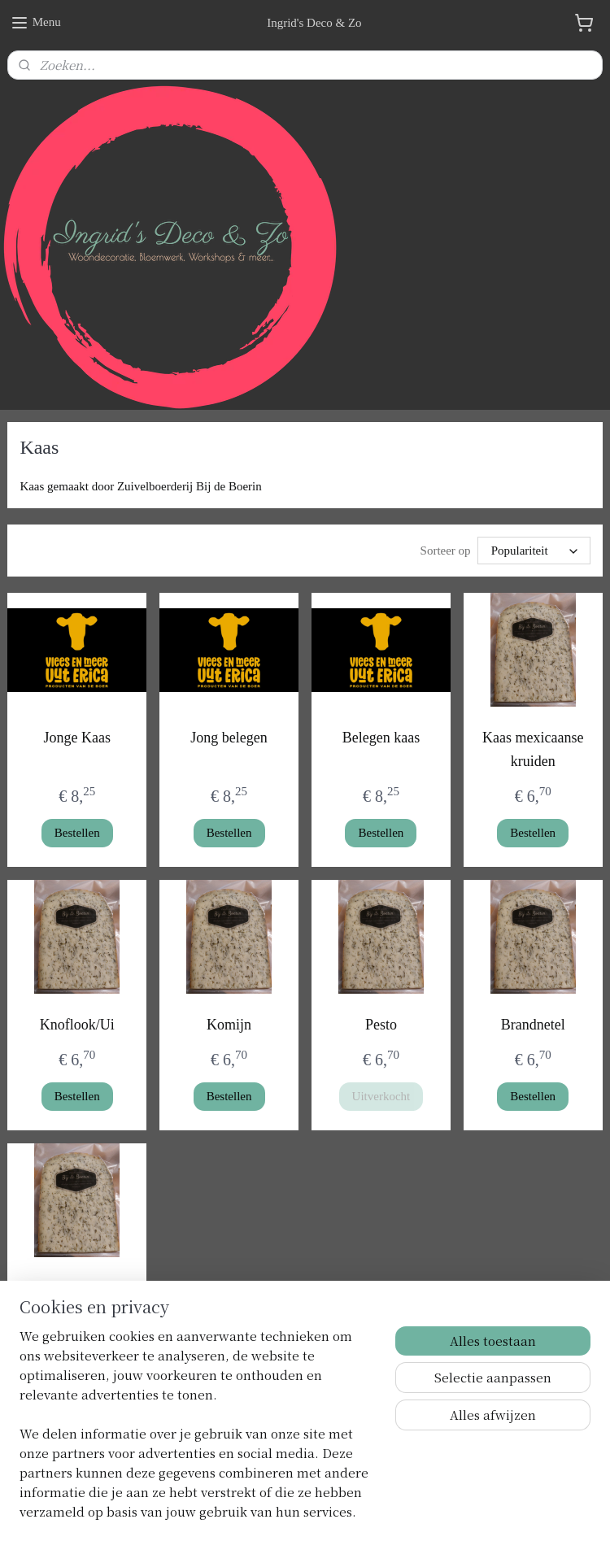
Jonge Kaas (77, 737)
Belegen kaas (381, 737)
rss (293, 1511)
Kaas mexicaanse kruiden (532, 749)
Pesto (381, 1024)
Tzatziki (77, 1288)
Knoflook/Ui (77, 1024)
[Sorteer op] (534, 551)
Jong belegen (228, 737)
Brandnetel (533, 1024)
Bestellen (77, 832)
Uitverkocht (381, 1096)
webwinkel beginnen (341, 1511)
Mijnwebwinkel (458, 1511)
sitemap (267, 1511)
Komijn (229, 1024)
